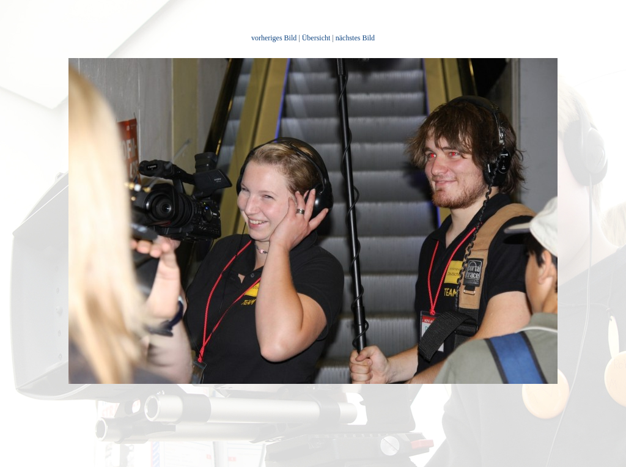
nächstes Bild (355, 38)
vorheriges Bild (273, 38)
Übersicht (316, 38)
